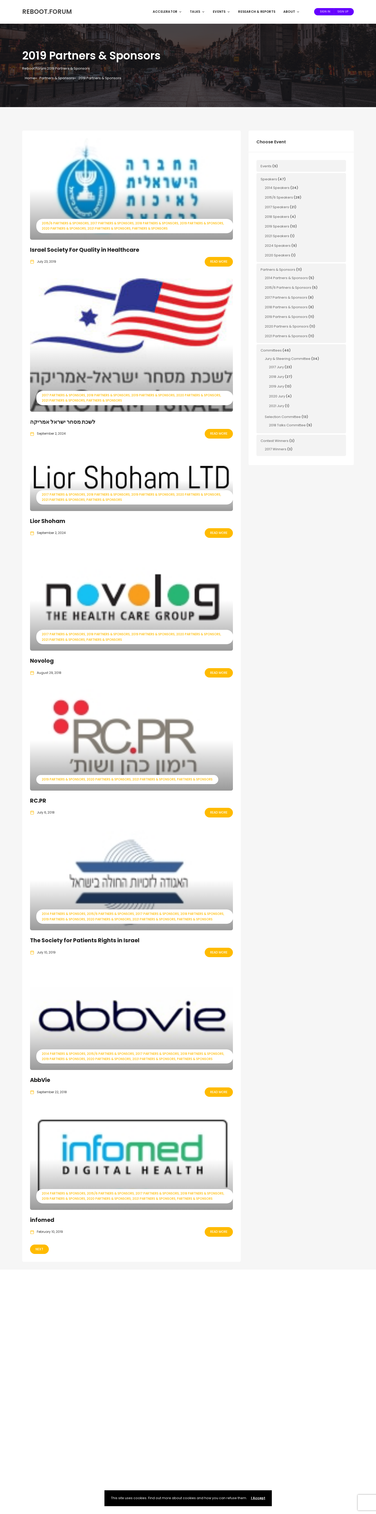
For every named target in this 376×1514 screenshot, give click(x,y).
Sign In (325, 11)
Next (39, 1249)
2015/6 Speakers (279, 197)
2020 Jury (277, 396)
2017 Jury (276, 367)
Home (30, 78)
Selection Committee (283, 416)
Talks (197, 11)
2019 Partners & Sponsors (201, 223)
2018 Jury (276, 376)
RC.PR (38, 800)
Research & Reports (256, 11)
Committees (271, 350)
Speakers (269, 179)
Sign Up (342, 11)
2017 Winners (275, 449)
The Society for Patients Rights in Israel (84, 940)
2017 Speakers (277, 207)
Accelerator (167, 11)
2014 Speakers (277, 187)
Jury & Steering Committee (287, 358)
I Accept (258, 1498)
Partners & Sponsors (56, 78)
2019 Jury (276, 386)
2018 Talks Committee (287, 425)
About (291, 11)
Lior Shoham (47, 521)
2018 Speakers (277, 216)
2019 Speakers (277, 226)
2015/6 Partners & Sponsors (65, 223)
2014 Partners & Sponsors (63, 914)
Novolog (42, 660)
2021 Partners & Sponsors (109, 228)
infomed (42, 1220)
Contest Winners (275, 440)
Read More (218, 261)
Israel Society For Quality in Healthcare (84, 250)
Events (221, 11)
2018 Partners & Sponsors (156, 223)
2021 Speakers (277, 235)
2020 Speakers (277, 255)
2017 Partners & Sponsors (112, 223)
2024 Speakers (278, 245)
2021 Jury (276, 405)
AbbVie (40, 1080)
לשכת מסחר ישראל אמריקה (62, 422)
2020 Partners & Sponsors (64, 228)
